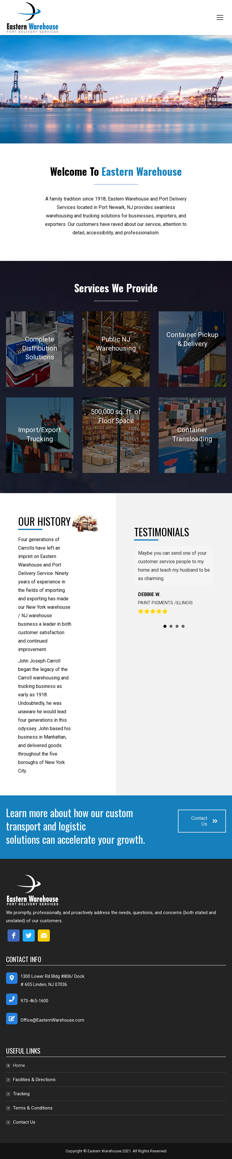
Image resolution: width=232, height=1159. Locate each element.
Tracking (21, 1093)
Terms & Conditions (33, 1108)
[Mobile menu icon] (220, 17)
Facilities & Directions (34, 1079)
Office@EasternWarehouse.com (52, 1020)
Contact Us (204, 821)
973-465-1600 (34, 1000)
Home (19, 1065)
